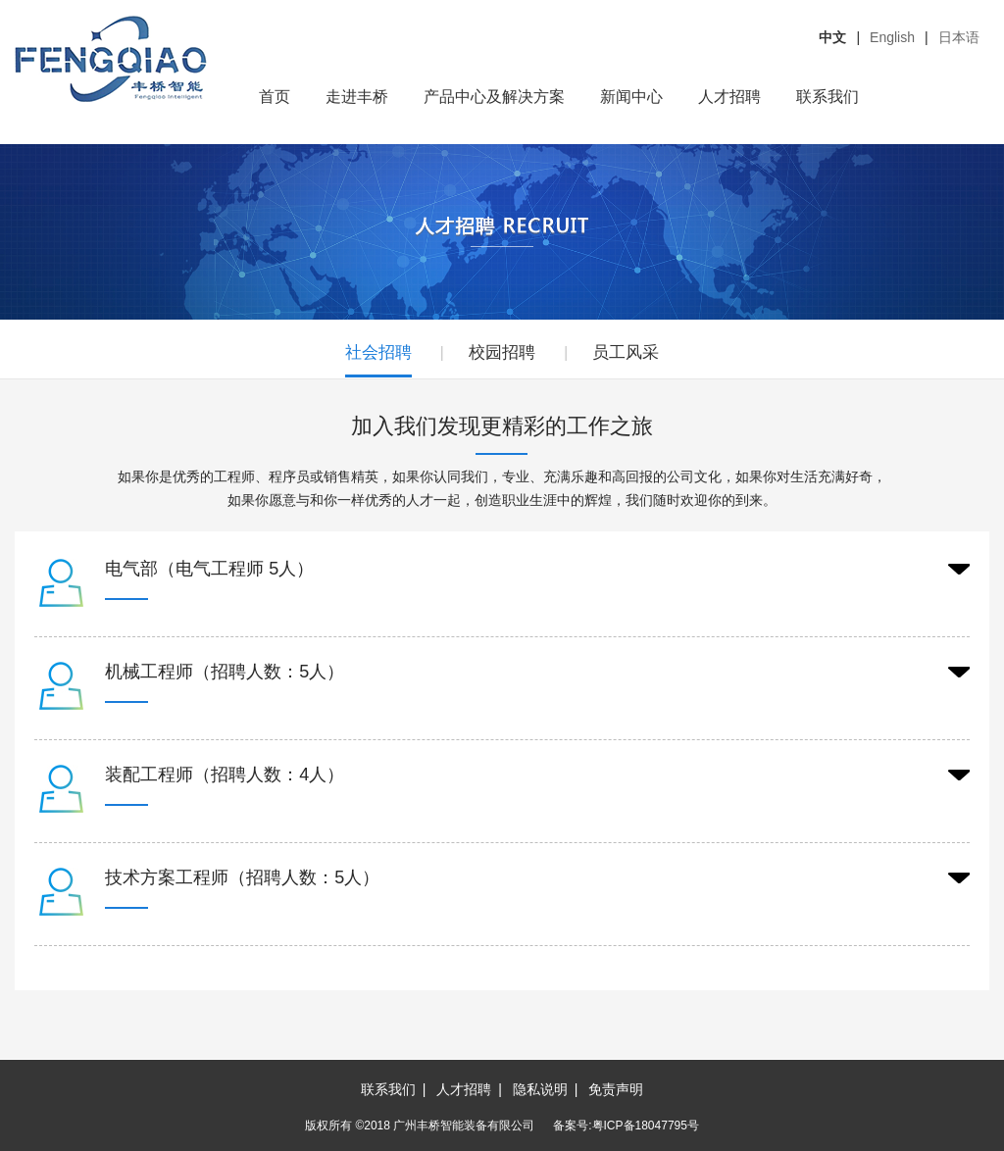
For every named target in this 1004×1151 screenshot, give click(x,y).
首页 (274, 96)
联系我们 (827, 96)
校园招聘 (502, 352)
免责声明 (615, 1089)
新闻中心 (631, 96)
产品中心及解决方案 (494, 96)
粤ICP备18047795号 (645, 1125)
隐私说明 (540, 1089)
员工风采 (625, 352)
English (892, 37)
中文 (832, 37)
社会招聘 (378, 352)
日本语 (958, 37)
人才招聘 (729, 96)
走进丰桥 (357, 96)
